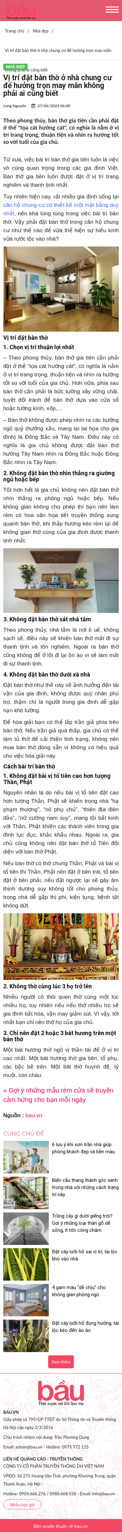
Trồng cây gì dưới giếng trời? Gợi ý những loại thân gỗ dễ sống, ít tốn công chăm (82, 1223)
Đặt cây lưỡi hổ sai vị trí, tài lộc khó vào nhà (84, 1255)
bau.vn (34, 1115)
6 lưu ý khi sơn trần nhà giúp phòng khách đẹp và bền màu (83, 1148)
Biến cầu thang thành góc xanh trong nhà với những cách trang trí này (85, 1187)
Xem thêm (60, 1361)
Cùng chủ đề (23, 1133)
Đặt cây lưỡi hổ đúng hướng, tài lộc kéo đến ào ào (85, 1326)
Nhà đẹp (15, 66)
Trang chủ (14, 30)
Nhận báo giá (22, 1504)
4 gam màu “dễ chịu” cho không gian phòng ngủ (79, 1291)
